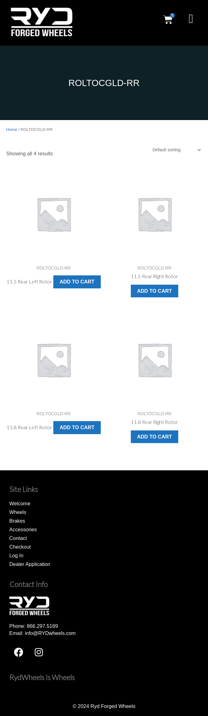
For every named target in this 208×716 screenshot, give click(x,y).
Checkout (20, 547)
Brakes (17, 521)
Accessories (23, 529)
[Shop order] (176, 150)
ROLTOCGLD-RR (104, 83)
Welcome (19, 503)
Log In (16, 555)
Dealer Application (29, 564)
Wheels (17, 512)
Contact (18, 538)
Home (11, 129)
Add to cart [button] (77, 281)
